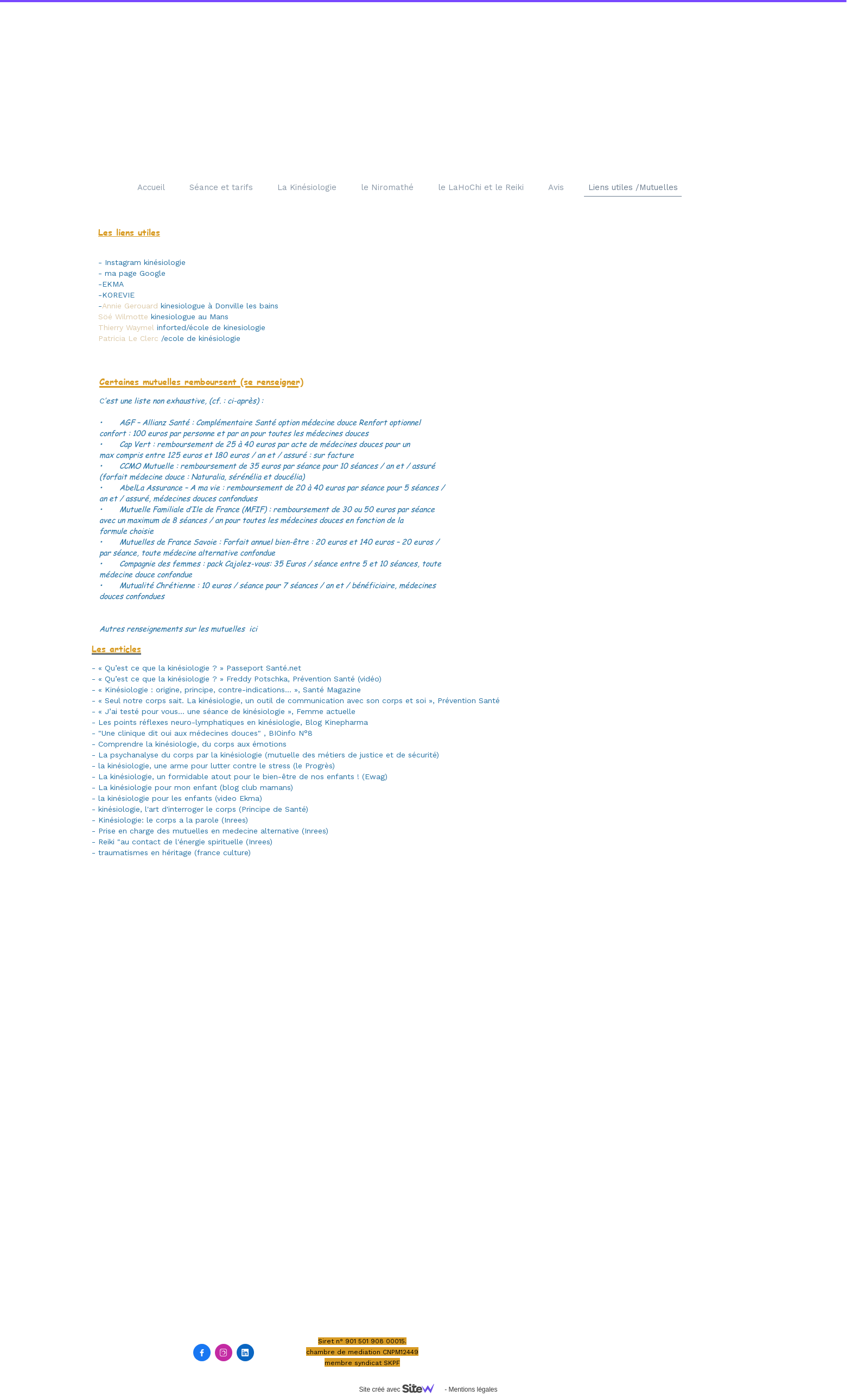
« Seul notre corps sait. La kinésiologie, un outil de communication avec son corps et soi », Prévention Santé (299, 700)
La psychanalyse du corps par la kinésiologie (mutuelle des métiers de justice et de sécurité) (268, 754)
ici (252, 628)
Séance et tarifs (221, 187)
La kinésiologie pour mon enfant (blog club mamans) (195, 787)
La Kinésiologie (306, 187)
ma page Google (135, 273)
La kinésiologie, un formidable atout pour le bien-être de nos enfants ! (229, 776)
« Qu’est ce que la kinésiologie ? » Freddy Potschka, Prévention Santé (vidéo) (240, 678)
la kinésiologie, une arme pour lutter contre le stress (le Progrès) (216, 765)
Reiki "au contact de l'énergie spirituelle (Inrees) (185, 841)
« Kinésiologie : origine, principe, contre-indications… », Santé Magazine (229, 689)
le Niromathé (387, 187)
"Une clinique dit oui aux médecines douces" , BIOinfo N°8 (206, 733)
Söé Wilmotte (123, 316)
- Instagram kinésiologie (142, 262)
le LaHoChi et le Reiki (481, 187)
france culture (222, 852)
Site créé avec (400, 1389)
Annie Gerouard (131, 305)
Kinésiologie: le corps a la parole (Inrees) (173, 820)
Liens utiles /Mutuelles (633, 187)
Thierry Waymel (126, 327)
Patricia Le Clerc (129, 338)
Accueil (151, 187)
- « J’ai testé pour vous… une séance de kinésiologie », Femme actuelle (225, 711)
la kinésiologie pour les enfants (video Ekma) (180, 798)
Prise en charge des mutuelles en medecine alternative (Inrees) (213, 830)
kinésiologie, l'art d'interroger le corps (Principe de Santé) (203, 809)
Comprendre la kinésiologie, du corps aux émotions (192, 744)
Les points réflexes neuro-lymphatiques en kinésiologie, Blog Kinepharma (233, 722)
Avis (556, 187)
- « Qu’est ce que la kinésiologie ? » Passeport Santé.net (196, 668)
